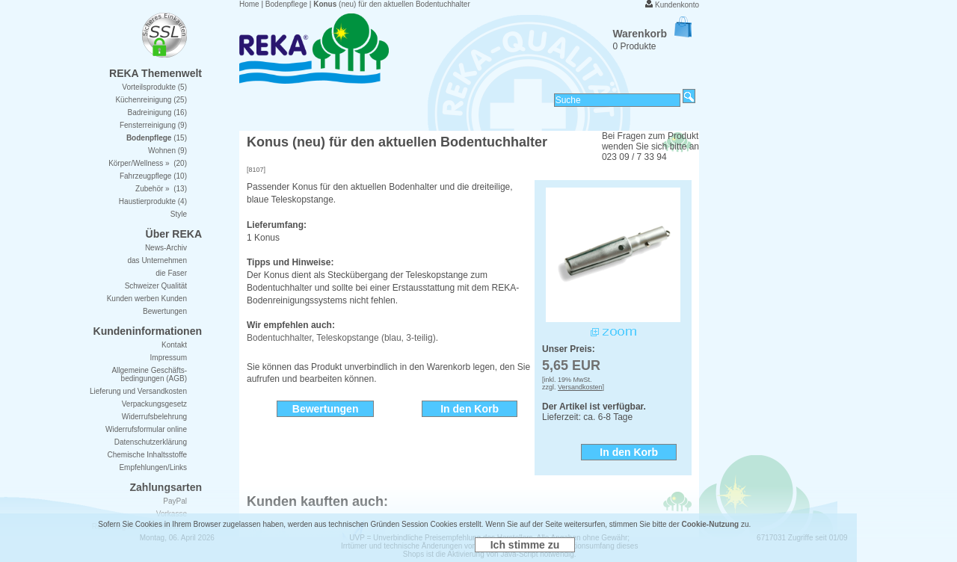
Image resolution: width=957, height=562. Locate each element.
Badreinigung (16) (158, 112)
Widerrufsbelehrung (154, 417)
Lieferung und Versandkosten (138, 391)
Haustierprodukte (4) (153, 201)
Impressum (168, 357)
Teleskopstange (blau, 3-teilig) (375, 338)
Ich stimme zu (525, 545)
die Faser (171, 273)
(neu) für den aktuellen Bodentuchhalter (391, 4)
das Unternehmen (158, 260)
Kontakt (174, 345)
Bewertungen (165, 311)
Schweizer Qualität (156, 286)
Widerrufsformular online (146, 429)
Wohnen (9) (167, 150)
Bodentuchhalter (279, 338)
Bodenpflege (286, 4)
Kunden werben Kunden (147, 298)
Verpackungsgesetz (154, 404)
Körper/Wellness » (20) (147, 163)
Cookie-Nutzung (710, 524)
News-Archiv (166, 248)
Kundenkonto (677, 5)
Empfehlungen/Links (153, 467)
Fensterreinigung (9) (153, 125)
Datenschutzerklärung (150, 442)
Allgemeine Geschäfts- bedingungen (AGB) (149, 374)
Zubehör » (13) (161, 189)
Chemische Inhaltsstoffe (147, 455)
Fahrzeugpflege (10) (153, 176)
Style (178, 214)
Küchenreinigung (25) (151, 100)
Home (249, 4)
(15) (156, 138)
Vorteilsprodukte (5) (154, 87)
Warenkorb (652, 34)
